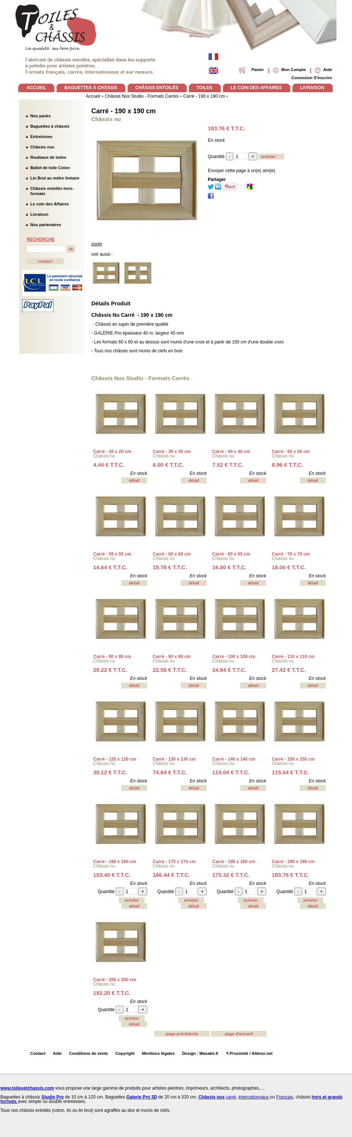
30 (110, 772)
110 (231, 772)
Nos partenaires (45, 224)
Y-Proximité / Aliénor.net (249, 1053)
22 (170, 670)
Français (284, 1097)
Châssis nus (42, 147)
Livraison (39, 214)
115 (290, 772)
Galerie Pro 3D (141, 1097)
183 (290, 875)
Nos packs (40, 116)
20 (110, 670)
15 (170, 567)
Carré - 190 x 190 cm (123, 111)
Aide (57, 1053)
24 (229, 670)
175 (231, 875)
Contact (37, 1053)
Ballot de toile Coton (50, 167)
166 (171, 875)
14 (110, 567)
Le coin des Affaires (49, 204)
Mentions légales (158, 1053)
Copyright (125, 1053)
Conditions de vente (88, 1053)
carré (231, 1097)
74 (170, 772)
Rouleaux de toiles (48, 157)
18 (289, 567)
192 (112, 993)
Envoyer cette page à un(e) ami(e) (241, 170)
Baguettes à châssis (50, 126)
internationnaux (254, 1097)
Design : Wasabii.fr (200, 1053)
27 (289, 670)
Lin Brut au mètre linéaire (54, 178)
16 (229, 567)
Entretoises (41, 136)
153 (112, 875)
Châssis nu (104, 456)
